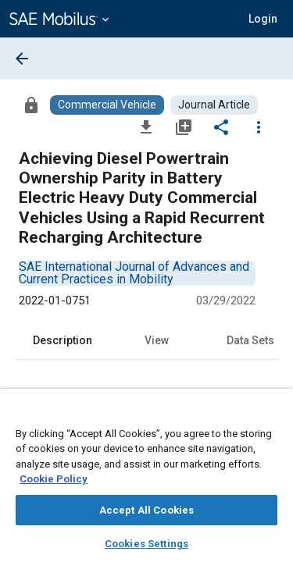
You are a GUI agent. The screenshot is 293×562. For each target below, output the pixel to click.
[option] (134, 272)
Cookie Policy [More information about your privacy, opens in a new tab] (54, 479)
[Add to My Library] (183, 126)
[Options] (258, 126)
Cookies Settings (146, 544)
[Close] (272, 415)
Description (62, 340)
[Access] (31, 104)
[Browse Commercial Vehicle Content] (107, 105)
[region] (146, 480)
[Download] (146, 126)
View (157, 340)
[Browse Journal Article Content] (214, 105)
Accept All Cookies (146, 510)
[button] (263, 19)
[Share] (221, 126)
